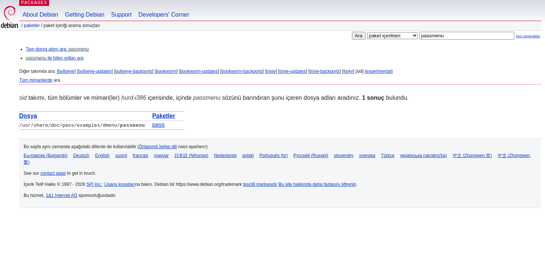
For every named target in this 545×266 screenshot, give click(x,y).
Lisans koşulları (119, 184)
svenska (367, 155)
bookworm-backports (242, 71)
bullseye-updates (95, 71)
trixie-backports (325, 71)
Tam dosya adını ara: (57, 49)
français (140, 155)
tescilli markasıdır (260, 184)
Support (121, 14)
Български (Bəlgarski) (46, 155)
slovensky (343, 155)
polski (248, 155)
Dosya (28, 116)
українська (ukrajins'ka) (423, 155)
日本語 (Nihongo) (191, 155)
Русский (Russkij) (310, 155)
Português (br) (273, 155)
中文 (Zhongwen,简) (472, 155)
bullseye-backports (133, 71)
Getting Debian (84, 14)
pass (158, 125)
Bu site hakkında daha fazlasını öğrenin (317, 184)
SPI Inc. (94, 184)
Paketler (32, 25)
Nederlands (225, 155)
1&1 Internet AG (61, 195)
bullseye (66, 71)
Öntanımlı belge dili (158, 146)
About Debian (40, 14)
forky (348, 71)
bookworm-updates (199, 71)
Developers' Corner (163, 14)
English (102, 155)
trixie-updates (292, 71)
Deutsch (81, 155)
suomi (121, 155)
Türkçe (388, 155)
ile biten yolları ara (54, 58)
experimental (378, 71)
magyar (161, 155)
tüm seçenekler (528, 36)
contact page (53, 173)
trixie (270, 71)
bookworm (166, 71)
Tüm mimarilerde (35, 80)
